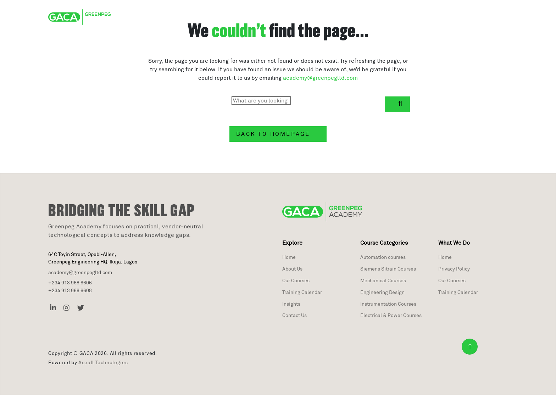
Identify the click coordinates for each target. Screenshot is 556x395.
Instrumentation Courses (388, 304)
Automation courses (383, 257)
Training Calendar (302, 292)
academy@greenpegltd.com (320, 77)
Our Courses (296, 280)
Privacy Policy (454, 269)
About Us (292, 269)
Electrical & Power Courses (391, 315)
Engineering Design (382, 292)
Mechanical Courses (383, 280)
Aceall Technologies (103, 362)
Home (289, 257)
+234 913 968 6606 (70, 282)
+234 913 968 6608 (70, 290)
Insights (291, 304)
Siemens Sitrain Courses (388, 269)
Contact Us (294, 315)
